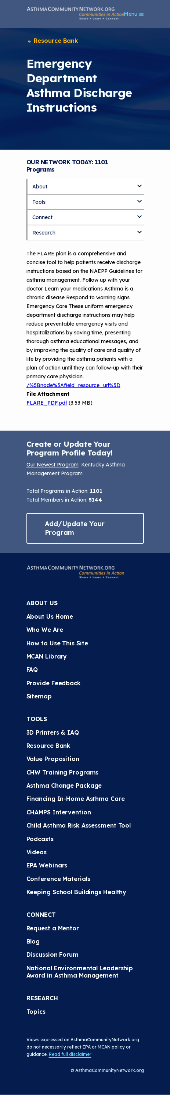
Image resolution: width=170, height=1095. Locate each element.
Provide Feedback (53, 683)
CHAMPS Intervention (58, 812)
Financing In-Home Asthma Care (75, 798)
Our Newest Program (52, 464)
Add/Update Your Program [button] (75, 528)
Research (43, 232)
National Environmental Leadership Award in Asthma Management (80, 971)
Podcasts (40, 839)
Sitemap (39, 696)
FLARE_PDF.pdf (46, 403)
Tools (39, 202)
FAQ (32, 669)
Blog (33, 941)
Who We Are (44, 629)
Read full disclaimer (70, 1054)
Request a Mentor (52, 928)
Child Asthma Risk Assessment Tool (78, 825)
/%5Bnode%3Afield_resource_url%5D (73, 385)
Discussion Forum (52, 954)
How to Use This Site (57, 643)
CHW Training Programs (62, 772)
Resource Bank (52, 40)
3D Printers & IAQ (52, 732)
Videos (36, 852)
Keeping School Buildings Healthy (76, 892)
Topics (36, 1011)
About (39, 186)
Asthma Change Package (64, 785)
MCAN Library (46, 656)
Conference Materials (58, 878)
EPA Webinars (47, 865)
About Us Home (49, 616)
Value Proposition (52, 758)
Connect (42, 217)
